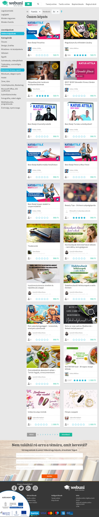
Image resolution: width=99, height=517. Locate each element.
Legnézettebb (7, 11)
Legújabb (5, 14)
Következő (66, 434)
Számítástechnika (8, 94)
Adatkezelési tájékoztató (85, 498)
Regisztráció (91, 4)
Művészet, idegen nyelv (11, 74)
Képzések (55, 500)
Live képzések (7, 30)
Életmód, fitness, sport (11, 70)
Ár (55, 11)
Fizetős (35, 11)
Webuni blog (31, 500)
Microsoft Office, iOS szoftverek (9, 90)
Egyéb (3, 57)
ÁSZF (78, 500)
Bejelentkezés (78, 4)
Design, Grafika (7, 45)
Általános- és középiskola (12, 49)
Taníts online (64, 4)
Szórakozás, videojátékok (12, 60)
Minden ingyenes (8, 18)
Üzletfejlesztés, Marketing (12, 85)
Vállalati (4, 53)
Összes (4, 42)
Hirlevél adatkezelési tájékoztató (83, 503)
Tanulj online (51, 4)
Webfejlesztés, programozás (7, 103)
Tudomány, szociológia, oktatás (11, 65)
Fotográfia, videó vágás (11, 98)
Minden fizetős (7, 22)
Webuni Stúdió (32, 502)
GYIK (77, 506)
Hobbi (3, 77)
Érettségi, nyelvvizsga (10, 108)
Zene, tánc (5, 81)
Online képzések (8, 33)
